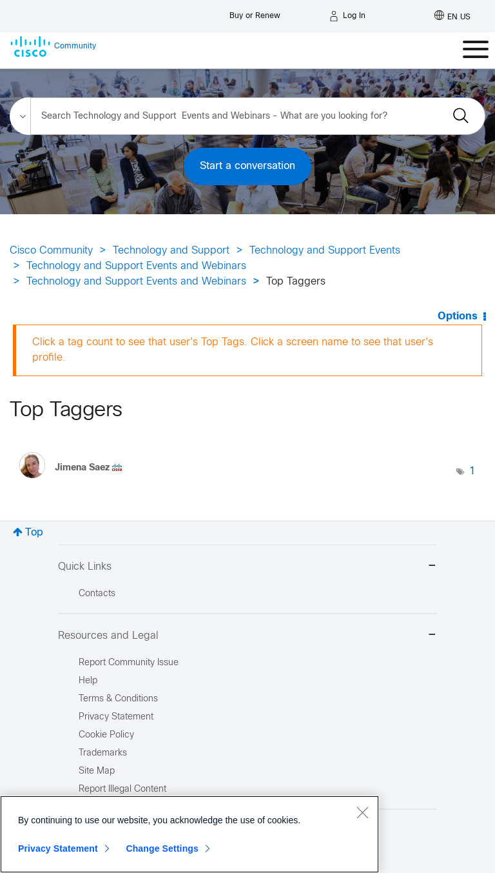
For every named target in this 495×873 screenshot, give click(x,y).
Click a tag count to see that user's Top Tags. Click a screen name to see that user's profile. (232, 350)
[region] (189, 834)
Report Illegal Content (122, 789)
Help (88, 681)
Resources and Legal (247, 636)
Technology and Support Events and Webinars (136, 266)
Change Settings (162, 848)
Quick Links (247, 567)
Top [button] (34, 532)
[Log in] (347, 16)
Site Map (97, 771)
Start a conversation (247, 166)
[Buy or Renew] (254, 12)
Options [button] (458, 316)
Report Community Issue (129, 663)
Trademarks (103, 753)
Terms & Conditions (118, 699)
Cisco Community (51, 251)
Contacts (97, 594)
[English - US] (452, 16)
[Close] (362, 812)
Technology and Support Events (324, 251)
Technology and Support (171, 251)
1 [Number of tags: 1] (472, 471)
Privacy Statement (58, 848)
